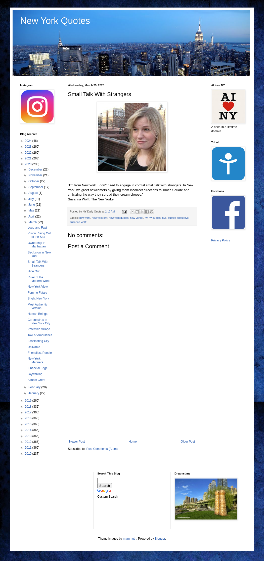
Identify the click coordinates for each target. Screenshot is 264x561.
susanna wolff (78, 222)
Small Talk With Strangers (38, 263)
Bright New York (38, 298)
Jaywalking (35, 374)
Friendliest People (40, 353)
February (34, 387)
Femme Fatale (37, 292)
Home (133, 441)
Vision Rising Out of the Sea (39, 235)
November (35, 175)
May (31, 210)
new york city (99, 217)
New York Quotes (55, 21)
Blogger (160, 538)
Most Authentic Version (38, 306)
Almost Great (36, 380)
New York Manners (35, 360)
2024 (28, 141)
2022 (28, 152)
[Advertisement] (132, 398)
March (33, 222)
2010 (28, 453)
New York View (38, 286)
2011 (28, 447)
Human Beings (38, 314)
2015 (28, 424)
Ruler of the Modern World (39, 279)
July (31, 199)
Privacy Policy (220, 240)
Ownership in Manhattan (37, 244)
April (31, 216)
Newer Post (77, 441)
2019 (28, 400)
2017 (28, 412)
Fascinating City (38, 341)
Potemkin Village (39, 329)
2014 (28, 430)
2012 (28, 442)
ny (146, 217)
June (32, 204)
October (34, 181)
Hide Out (33, 271)
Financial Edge (38, 368)
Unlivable (34, 347)
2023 (28, 146)
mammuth (129, 538)
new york (84, 217)
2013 (28, 436)
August (33, 193)
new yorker (136, 217)
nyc (164, 217)
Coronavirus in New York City (39, 321)
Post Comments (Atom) (102, 449)
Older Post (188, 441)
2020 (28, 164)
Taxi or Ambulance (40, 335)
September (36, 187)
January (34, 393)
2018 (28, 406)
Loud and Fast (37, 227)
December (35, 169)
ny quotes (155, 217)
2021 (28, 158)
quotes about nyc (178, 217)
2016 (28, 418)
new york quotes (119, 217)
